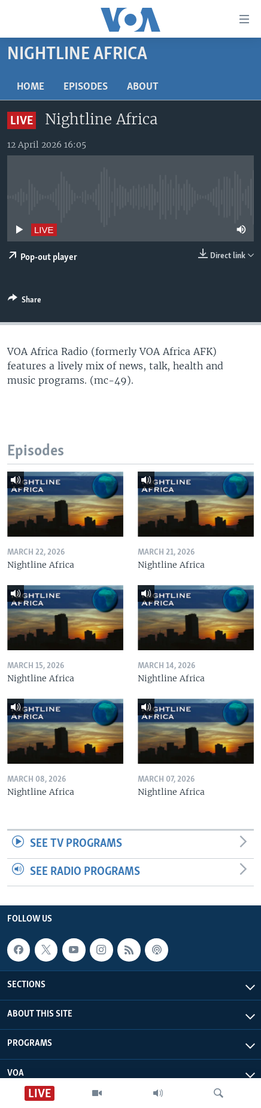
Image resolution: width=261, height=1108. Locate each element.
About (143, 87)
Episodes (85, 87)
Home (30, 87)
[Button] (24, 301)
